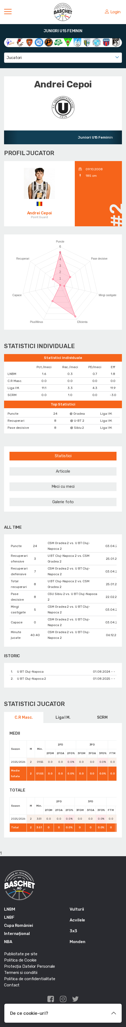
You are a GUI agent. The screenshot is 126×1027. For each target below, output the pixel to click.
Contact (12, 985)
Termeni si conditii (20, 972)
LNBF (9, 917)
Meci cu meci (63, 486)
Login (113, 11)
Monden (77, 941)
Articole (63, 471)
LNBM (9, 909)
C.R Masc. (24, 717)
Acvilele (77, 920)
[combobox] (63, 58)
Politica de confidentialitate (29, 978)
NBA (8, 941)
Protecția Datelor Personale (29, 966)
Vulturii (77, 909)
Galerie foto (63, 501)
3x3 (73, 930)
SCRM (102, 717)
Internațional (17, 933)
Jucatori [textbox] (14, 57)
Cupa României (18, 925)
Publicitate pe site (20, 953)
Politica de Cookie (20, 960)
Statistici (63, 455)
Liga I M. (63, 717)
